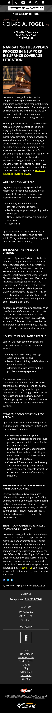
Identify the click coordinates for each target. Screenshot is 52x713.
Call (16, 2)
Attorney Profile (26, 657)
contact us (27, 567)
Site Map (26, 679)
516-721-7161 (26, 38)
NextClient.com (39, 698)
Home (9, 2)
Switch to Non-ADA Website (26, 8)
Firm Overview (26, 653)
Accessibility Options (26, 14)
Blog (26, 668)
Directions (26, 620)
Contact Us (26, 671)
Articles (26, 664)
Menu (43, 2)
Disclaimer (26, 675)
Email (23, 2)
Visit (30, 2)
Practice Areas (26, 661)
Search (36, 2)
